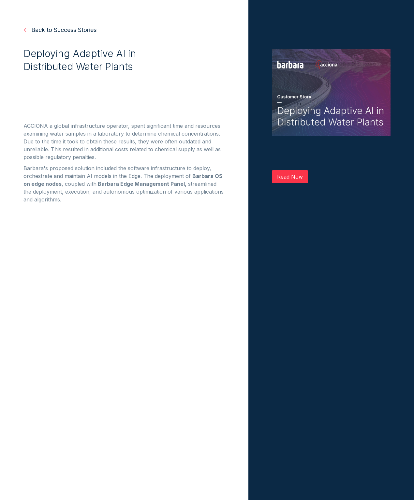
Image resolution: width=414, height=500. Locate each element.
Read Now (290, 176)
